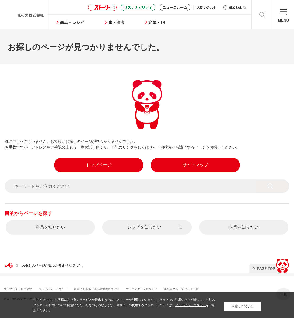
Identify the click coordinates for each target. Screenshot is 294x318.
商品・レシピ (88, 22)
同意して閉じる (242, 305)
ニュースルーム (175, 7)
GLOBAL (237, 7)
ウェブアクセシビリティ (162, 288)
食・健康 (132, 22)
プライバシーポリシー (61, 288)
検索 (262, 14)
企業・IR (173, 22)
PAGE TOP (268, 264)
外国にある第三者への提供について (111, 288)
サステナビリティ (138, 7)
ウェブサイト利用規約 (21, 288)
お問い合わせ (207, 7)
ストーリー (101, 7)
